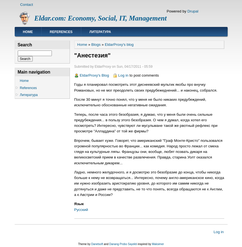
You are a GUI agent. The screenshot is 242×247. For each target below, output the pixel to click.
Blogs (96, 44)
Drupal (192, 11)
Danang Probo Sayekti (123, 244)
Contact (26, 4)
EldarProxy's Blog (94, 75)
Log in (123, 75)
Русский (81, 210)
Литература (100, 32)
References (61, 32)
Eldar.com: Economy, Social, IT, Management (100, 18)
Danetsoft (97, 244)
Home (28, 32)
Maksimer (158, 244)
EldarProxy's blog (119, 44)
